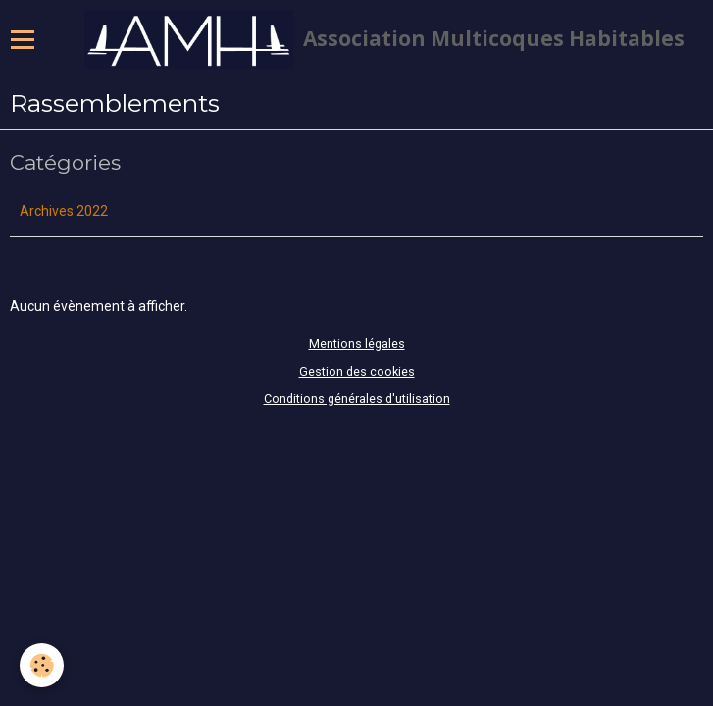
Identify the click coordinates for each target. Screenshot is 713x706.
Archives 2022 (64, 211)
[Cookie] (42, 665)
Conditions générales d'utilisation (357, 398)
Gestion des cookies (357, 371)
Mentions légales (357, 343)
